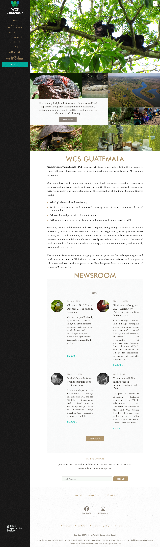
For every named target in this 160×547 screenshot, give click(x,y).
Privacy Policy (80, 526)
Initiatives (15, 32)
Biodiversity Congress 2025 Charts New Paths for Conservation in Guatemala (126, 310)
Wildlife (15, 42)
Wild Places (15, 37)
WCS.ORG (110, 495)
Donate (14, 64)
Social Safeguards (15, 26)
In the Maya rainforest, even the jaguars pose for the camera (79, 382)
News (15, 47)
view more (68, 119)
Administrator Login (121, 526)
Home (15, 20)
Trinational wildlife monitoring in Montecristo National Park (125, 383)
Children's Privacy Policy (99, 526)
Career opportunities (15, 58)
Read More (72, 356)
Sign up (120, 479)
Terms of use (66, 526)
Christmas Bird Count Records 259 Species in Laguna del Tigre (80, 309)
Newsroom (95, 439)
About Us (15, 52)
